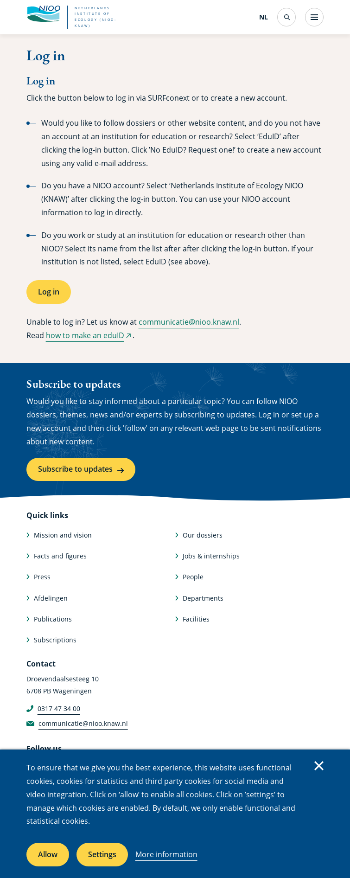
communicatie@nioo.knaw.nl (189, 322)
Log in (48, 292)
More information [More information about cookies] (166, 854)
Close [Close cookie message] (319, 766)
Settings (102, 854)
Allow (47, 854)
